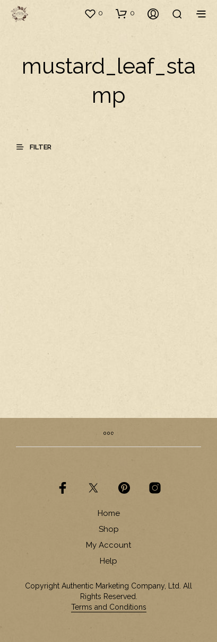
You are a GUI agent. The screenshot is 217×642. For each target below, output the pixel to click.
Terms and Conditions (108, 607)
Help (108, 561)
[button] (93, 13)
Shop (109, 529)
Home (109, 513)
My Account (108, 545)
